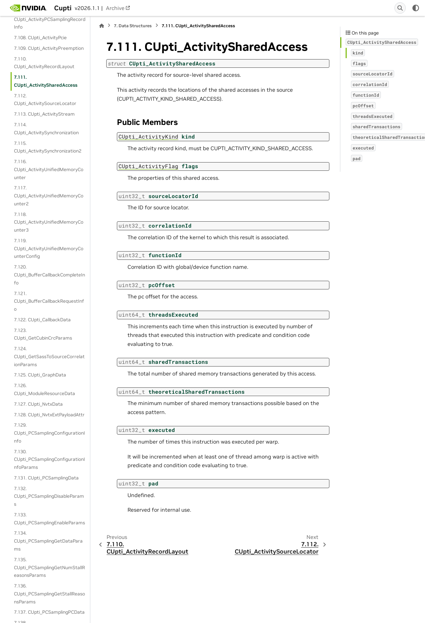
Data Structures (133, 26)
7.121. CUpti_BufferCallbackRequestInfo (49, 301)
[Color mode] (416, 8)
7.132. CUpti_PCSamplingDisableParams (49, 496)
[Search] (400, 8)
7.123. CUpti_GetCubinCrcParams (43, 334)
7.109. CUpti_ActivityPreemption (49, 48)
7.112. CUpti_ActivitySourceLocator (45, 100)
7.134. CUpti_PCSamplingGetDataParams (48, 541)
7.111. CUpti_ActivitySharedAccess (45, 81)
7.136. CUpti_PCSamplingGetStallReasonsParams (49, 594)
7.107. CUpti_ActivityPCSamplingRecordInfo (49, 19)
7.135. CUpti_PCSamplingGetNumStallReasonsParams (49, 567)
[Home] (101, 25)
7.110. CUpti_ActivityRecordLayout (44, 63)
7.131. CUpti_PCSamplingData (46, 478)
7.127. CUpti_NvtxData (38, 404)
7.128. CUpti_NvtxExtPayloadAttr (49, 415)
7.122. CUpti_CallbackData (42, 320)
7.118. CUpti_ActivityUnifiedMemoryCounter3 (48, 222)
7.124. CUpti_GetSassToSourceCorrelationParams (49, 356)
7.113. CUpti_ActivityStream (44, 114)
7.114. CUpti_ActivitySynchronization (46, 129)
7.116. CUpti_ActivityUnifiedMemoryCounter (48, 169)
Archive (115, 8)
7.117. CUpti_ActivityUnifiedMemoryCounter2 (48, 196)
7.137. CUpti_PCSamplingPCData (49, 612)
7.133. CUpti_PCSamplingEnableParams (49, 519)
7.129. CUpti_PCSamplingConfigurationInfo (49, 433)
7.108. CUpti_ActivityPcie (40, 38)
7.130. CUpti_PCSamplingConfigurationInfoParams (49, 459)
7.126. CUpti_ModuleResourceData (44, 389)
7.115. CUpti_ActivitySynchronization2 (47, 147)
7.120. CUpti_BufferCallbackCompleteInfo (49, 275)
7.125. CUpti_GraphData (40, 375)
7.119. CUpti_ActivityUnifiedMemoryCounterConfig (48, 249)
